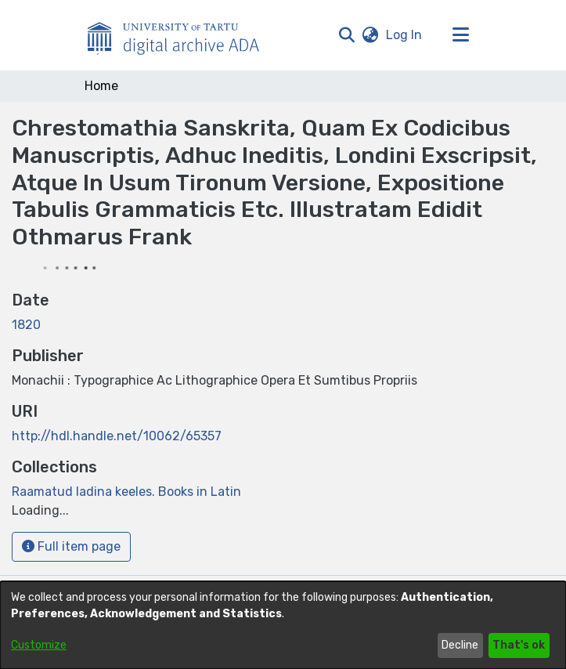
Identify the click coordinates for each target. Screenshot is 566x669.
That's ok (518, 645)
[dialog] (283, 625)
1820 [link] (26, 324)
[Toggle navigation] (461, 35)
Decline (460, 645)
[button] (347, 35)
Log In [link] (405, 34)
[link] (126, 491)
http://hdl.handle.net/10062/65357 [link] (117, 436)
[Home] (181, 35)
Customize (39, 645)
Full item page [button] (71, 546)
